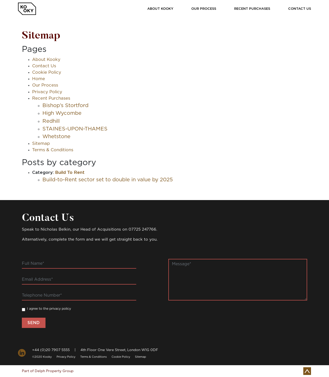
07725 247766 (142, 229)
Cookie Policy (46, 72)
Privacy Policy (47, 92)
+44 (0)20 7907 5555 (51, 350)
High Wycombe (61, 113)
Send (34, 323)
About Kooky (160, 9)
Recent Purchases (252, 9)
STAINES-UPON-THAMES (74, 128)
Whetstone (56, 136)
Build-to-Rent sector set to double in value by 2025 (107, 179)
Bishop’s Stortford (65, 105)
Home (38, 79)
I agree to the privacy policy (49, 308)
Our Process (203, 9)
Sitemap (41, 144)
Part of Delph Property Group (48, 371)
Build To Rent (70, 173)
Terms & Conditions (52, 150)
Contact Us (299, 9)
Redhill (51, 121)
